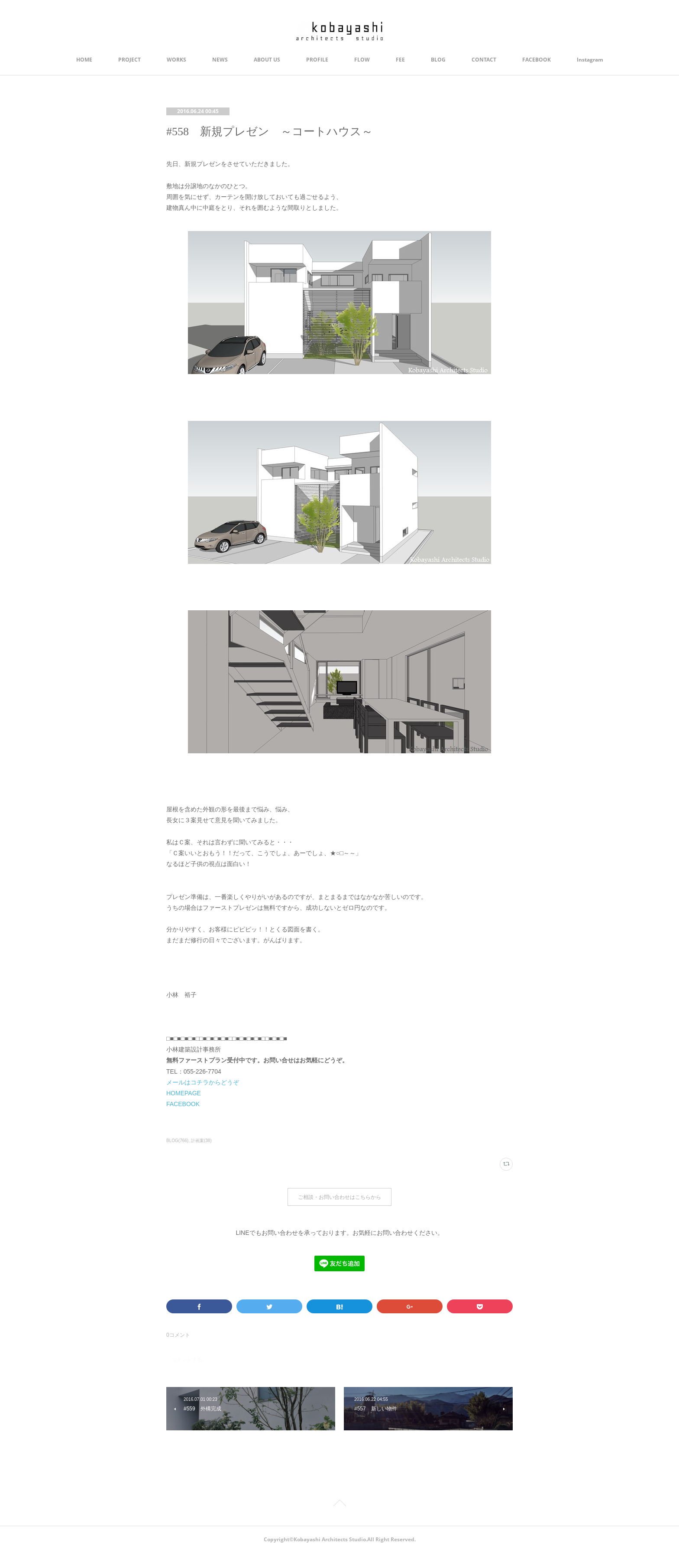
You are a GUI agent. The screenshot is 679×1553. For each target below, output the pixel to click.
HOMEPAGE (183, 1093)
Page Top (339, 1504)
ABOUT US (267, 59)
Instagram (590, 59)
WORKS (176, 59)
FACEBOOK (536, 59)
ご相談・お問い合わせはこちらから (339, 1197)
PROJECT (129, 59)
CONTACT (484, 59)
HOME (84, 59)
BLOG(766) (177, 1140)
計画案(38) (201, 1140)
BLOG (438, 59)
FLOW (362, 59)
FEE (400, 59)
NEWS (220, 59)
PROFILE (317, 59)
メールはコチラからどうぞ (202, 1082)
